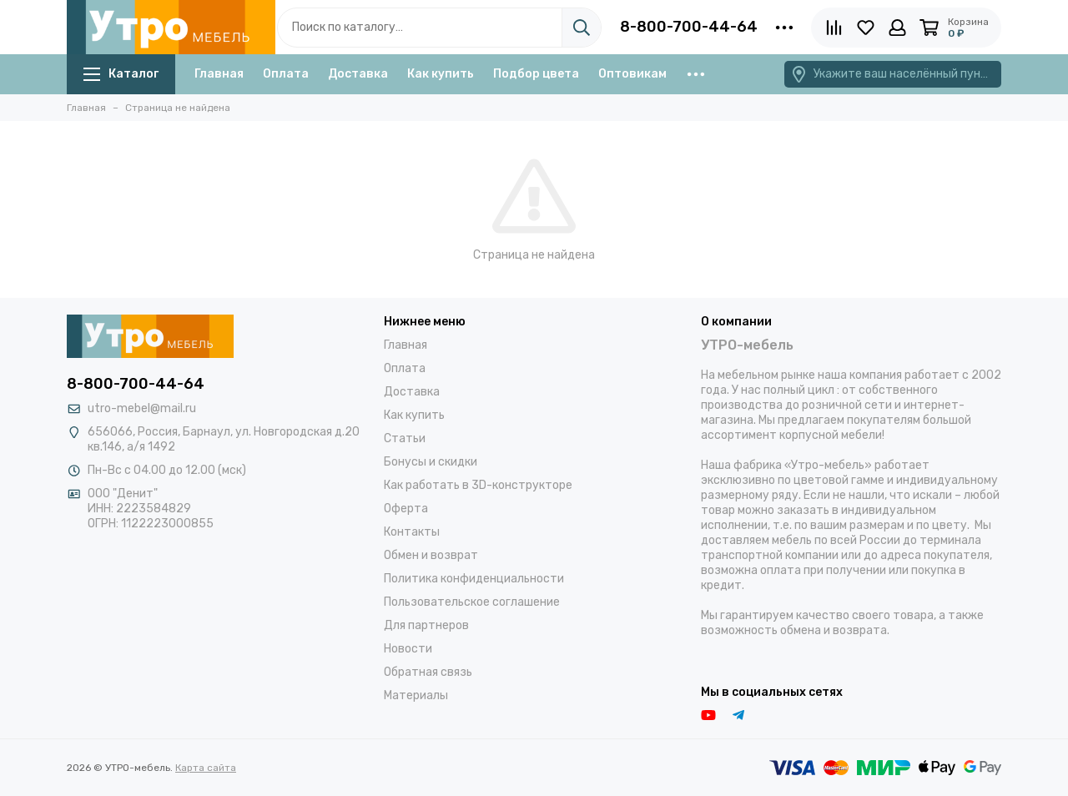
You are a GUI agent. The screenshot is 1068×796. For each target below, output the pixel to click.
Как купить (440, 74)
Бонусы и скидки (430, 462)
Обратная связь (428, 672)
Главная (219, 74)
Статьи (405, 438)
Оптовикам (632, 74)
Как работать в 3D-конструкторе (478, 485)
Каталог (121, 74)
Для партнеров (426, 625)
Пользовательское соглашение (472, 602)
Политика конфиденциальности (474, 579)
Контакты (412, 532)
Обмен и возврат (431, 555)
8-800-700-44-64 (689, 27)
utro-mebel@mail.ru (142, 408)
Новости (408, 649)
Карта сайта (205, 767)
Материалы (416, 695)
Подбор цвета (536, 74)
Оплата (286, 74)
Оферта (406, 508)
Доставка (358, 74)
